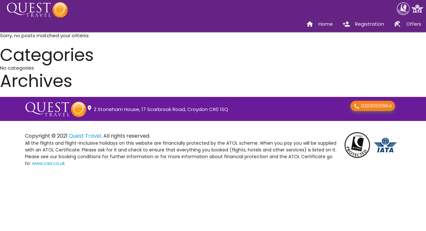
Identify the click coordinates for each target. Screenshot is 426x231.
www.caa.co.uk (48, 163)
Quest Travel (85, 136)
